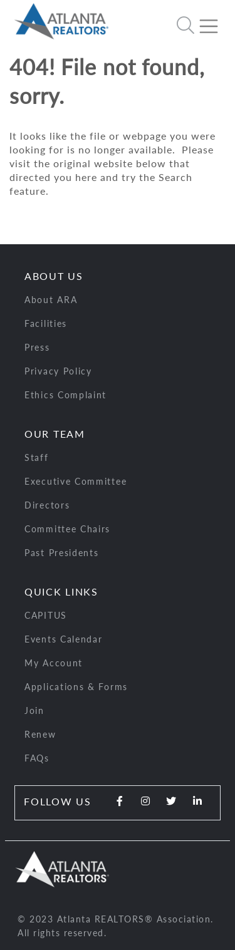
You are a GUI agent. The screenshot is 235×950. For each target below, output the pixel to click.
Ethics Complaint (65, 395)
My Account (53, 663)
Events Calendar (63, 639)
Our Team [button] (54, 434)
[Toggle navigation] (213, 21)
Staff (36, 457)
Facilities (45, 323)
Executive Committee (75, 481)
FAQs (37, 758)
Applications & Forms (76, 686)
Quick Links (61, 591)
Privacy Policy (58, 371)
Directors (47, 505)
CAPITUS (45, 615)
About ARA (50, 299)
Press (37, 347)
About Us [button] (53, 276)
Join (34, 710)
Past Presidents (61, 552)
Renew (40, 734)
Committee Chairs (67, 529)
